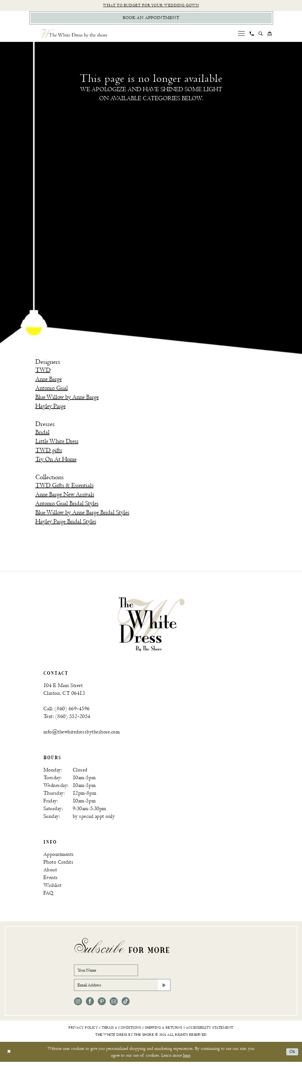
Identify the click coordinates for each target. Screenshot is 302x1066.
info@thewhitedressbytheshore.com (81, 734)
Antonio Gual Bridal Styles (66, 505)
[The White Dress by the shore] (73, 35)
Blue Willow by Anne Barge (67, 398)
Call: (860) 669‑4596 (66, 710)
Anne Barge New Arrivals (64, 496)
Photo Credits (58, 864)
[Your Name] (109, 972)
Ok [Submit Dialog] (291, 1056)
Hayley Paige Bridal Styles (65, 523)
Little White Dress (56, 443)
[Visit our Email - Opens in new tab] (114, 1006)
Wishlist (52, 887)
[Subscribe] (163, 988)
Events (50, 879)
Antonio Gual (51, 389)
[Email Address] (122, 988)
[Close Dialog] (9, 1055)
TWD (42, 371)
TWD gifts (48, 452)
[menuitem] (241, 35)
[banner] (151, 625)
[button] (241, 35)
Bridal (42, 434)
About (50, 871)
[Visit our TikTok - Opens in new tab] (126, 1006)
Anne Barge (48, 380)
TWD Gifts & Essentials (64, 487)
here (186, 1059)
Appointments (58, 856)
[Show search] (260, 35)
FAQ (48, 895)
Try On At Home (56, 461)
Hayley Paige (50, 407)
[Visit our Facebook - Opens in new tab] (90, 1006)
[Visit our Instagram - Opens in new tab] (78, 1006)
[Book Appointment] (151, 19)
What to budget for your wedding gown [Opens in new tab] (151, 5)
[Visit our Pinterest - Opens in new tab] (102, 1006)
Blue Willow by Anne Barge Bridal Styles (82, 514)
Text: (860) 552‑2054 (66, 718)
